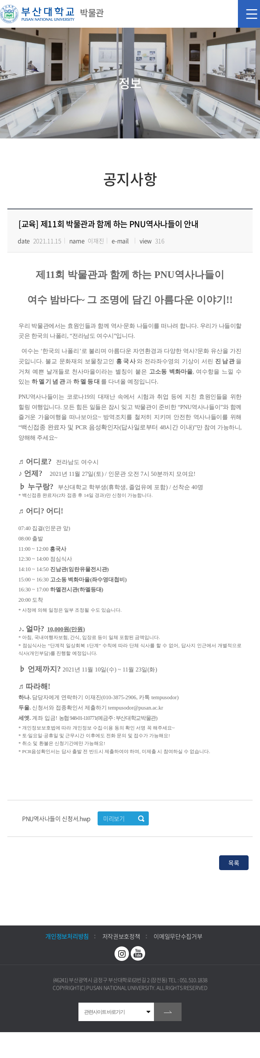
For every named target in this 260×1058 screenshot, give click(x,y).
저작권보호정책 (121, 936)
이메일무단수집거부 (178, 936)
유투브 (138, 953)
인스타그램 (122, 953)
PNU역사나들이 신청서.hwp (57, 818)
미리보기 (114, 818)
